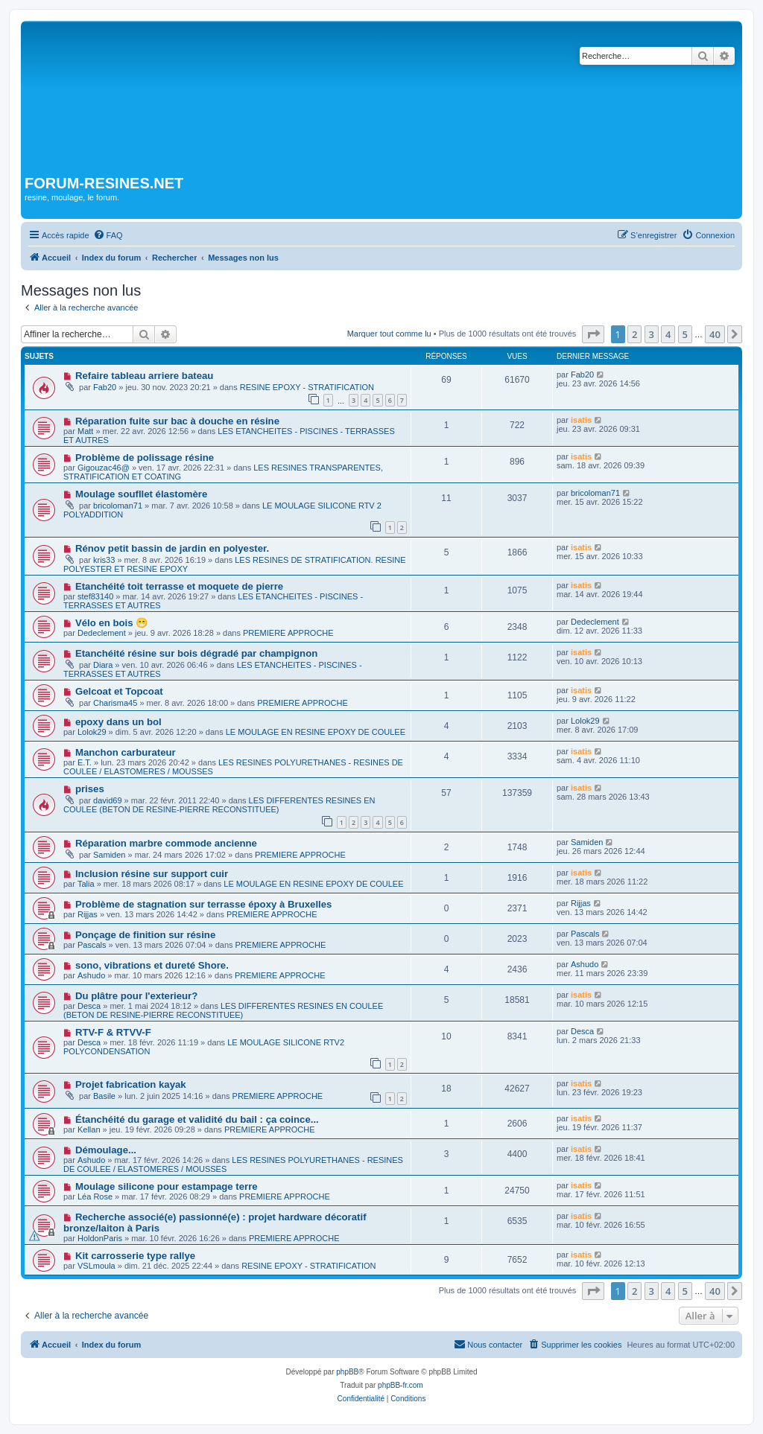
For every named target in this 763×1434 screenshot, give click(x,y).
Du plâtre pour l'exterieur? (136, 995)
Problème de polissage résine (144, 457)
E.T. (84, 762)
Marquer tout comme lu (389, 333)
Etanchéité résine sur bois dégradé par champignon (196, 653)
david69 (107, 800)
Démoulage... (105, 1150)
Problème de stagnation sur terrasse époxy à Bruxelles (203, 904)
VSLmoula (96, 1265)
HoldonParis (99, 1238)
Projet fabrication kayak (130, 1084)
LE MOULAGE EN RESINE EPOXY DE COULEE (315, 731)
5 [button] (685, 334)
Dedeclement (101, 632)
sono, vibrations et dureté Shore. (152, 965)
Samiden (109, 854)
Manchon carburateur (125, 752)
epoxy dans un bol (118, 721)
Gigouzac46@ (103, 467)
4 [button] (668, 334)
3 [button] (651, 334)
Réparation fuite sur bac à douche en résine (177, 421)
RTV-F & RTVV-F (113, 1032)
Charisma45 (115, 702)
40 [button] (715, 334)
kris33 (104, 559)
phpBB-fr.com (400, 1385)
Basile (104, 1096)
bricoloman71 (117, 505)
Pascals (92, 944)
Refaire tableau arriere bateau (144, 375)
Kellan (89, 1129)
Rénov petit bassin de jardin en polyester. (172, 548)
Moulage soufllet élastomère (141, 494)
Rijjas (87, 914)
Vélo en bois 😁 (111, 622)
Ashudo (91, 975)
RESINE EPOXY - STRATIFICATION (307, 387)
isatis (581, 419)
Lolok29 (92, 731)
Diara (103, 664)
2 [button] (634, 334)
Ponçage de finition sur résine (145, 934)
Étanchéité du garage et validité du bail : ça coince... (197, 1119)
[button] (593, 334)
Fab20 (104, 387)
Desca (89, 1005)
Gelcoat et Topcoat (119, 691)
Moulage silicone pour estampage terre (166, 1186)
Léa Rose (95, 1196)
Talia (86, 883)
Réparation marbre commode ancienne (166, 843)
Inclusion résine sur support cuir (151, 873)
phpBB (347, 1372)
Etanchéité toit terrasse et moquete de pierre (179, 586)
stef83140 (95, 596)
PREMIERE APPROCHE (288, 632)
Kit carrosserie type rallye (135, 1255)
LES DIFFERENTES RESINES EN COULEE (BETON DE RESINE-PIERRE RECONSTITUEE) (219, 805)
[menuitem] (108, 235)
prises (89, 788)
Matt (85, 431)
